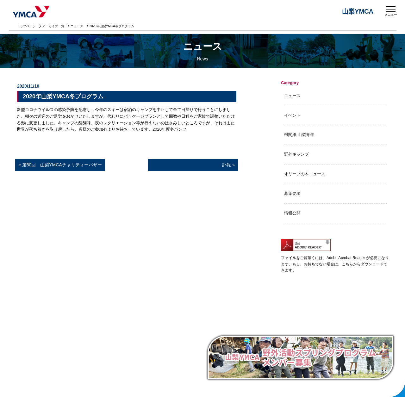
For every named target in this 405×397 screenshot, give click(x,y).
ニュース (77, 26)
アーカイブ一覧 (53, 26)
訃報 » (193, 164)
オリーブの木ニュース (304, 173)
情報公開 (292, 213)
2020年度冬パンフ (169, 129)
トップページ (26, 26)
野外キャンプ (296, 154)
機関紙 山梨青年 (299, 134)
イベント (292, 115)
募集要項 (292, 193)
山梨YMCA (32, 12)
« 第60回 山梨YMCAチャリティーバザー (60, 164)
